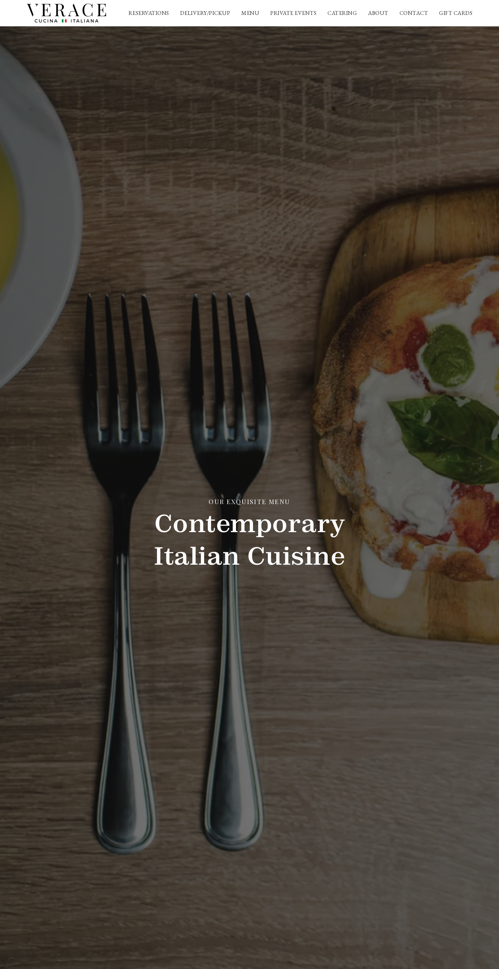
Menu (250, 13)
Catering (342, 13)
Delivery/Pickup (205, 13)
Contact (414, 13)
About (378, 13)
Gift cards (455, 13)
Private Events (293, 13)
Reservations (149, 13)
